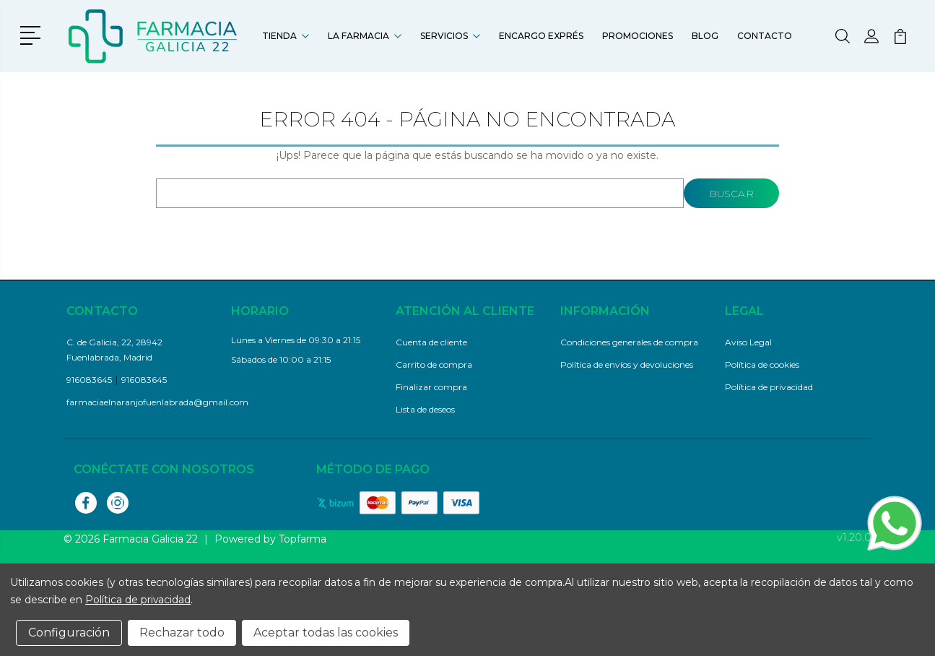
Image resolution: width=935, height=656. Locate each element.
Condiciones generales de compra (629, 342)
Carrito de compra (434, 364)
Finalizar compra (431, 386)
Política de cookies (762, 364)
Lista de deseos (425, 409)
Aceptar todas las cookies (325, 632)
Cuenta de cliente (431, 342)
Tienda (285, 35)
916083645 (89, 379)
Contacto (764, 35)
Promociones (637, 35)
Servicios (450, 35)
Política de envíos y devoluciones (626, 364)
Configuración (69, 632)
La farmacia (364, 35)
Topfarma (302, 538)
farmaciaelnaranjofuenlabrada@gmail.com (157, 402)
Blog (705, 35)
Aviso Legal (748, 342)
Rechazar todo (182, 632)
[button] (32, 34)
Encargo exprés (541, 35)
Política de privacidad (769, 386)
